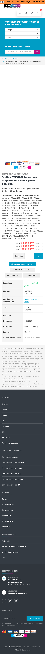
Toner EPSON (7, 521)
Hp (3, 421)
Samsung (6, 437)
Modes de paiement (10, 552)
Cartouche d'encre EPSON (12, 479)
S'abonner (35, 618)
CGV (3, 557)
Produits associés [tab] (22, 270)
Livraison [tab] (13, 275)
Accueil (5, 59)
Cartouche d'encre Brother (13, 462)
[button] (26, 13)
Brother (5, 404)
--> (22, 30)
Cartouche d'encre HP (11, 485)
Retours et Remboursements (14, 546)
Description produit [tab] (22, 264)
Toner (4, 499)
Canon (4, 409)
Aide (5, 647)
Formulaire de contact (17, 594)
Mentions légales (15, 647)
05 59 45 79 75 (14, 580)
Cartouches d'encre (10, 457)
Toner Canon (7, 510)
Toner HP (5, 527)
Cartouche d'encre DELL (11, 474)
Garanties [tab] (31, 275)
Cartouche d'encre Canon (12, 468)
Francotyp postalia (10, 443)
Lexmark (5, 426)
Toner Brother (8, 504)
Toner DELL (6, 515)
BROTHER (14, 59)
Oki (3, 432)
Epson (4, 415)
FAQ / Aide (6, 541)
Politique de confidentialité (32, 647)
